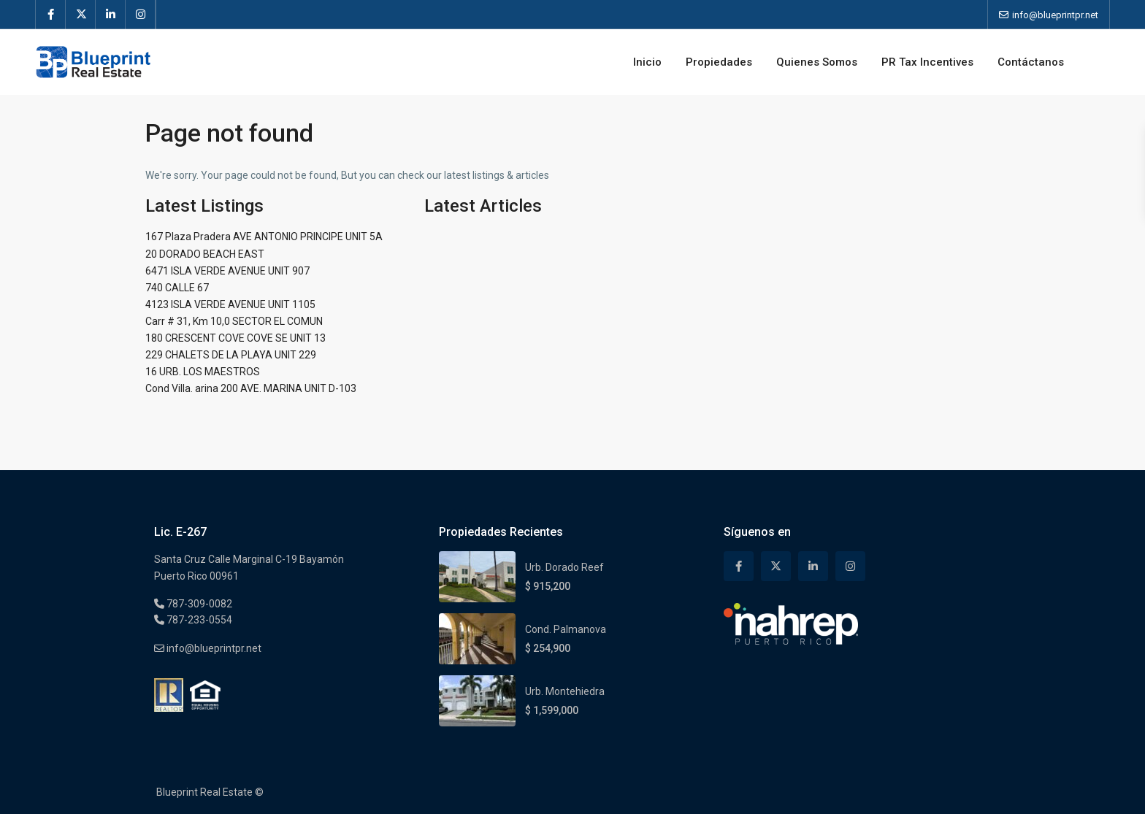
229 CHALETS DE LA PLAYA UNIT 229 (230, 355)
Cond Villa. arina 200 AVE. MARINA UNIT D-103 (250, 388)
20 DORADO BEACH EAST (204, 254)
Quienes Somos (816, 62)
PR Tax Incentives (927, 62)
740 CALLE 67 (177, 287)
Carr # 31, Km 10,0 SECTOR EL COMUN (234, 321)
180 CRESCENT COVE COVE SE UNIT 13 (235, 338)
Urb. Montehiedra (565, 691)
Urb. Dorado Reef (564, 567)
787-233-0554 (198, 620)
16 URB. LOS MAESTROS (202, 371)
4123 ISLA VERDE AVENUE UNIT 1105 (230, 304)
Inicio (647, 62)
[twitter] (81, 14)
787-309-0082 (198, 604)
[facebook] (51, 14)
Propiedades (719, 62)
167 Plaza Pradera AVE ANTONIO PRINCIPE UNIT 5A (264, 236)
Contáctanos (1030, 62)
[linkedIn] (111, 14)
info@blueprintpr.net (212, 648)
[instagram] (141, 14)
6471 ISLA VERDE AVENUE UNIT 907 (227, 271)
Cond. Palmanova (565, 629)
